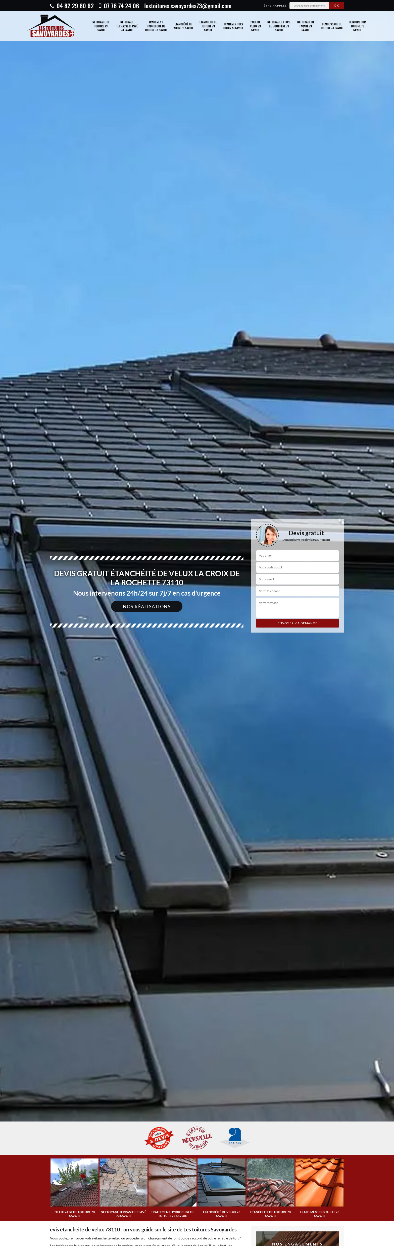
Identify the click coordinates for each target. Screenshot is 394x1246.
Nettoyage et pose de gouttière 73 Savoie (279, 26)
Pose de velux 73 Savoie (255, 26)
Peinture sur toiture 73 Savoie (357, 26)
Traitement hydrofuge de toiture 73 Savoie (156, 26)
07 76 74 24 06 (119, 5)
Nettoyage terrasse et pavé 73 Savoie (127, 26)
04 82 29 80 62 (72, 5)
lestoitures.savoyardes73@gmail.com (187, 5)
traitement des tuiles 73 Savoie (233, 26)
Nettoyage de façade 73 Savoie (305, 26)
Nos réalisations (147, 606)
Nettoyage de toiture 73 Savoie (101, 26)
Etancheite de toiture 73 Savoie (208, 26)
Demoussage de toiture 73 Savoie (332, 26)
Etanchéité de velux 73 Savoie (183, 26)
